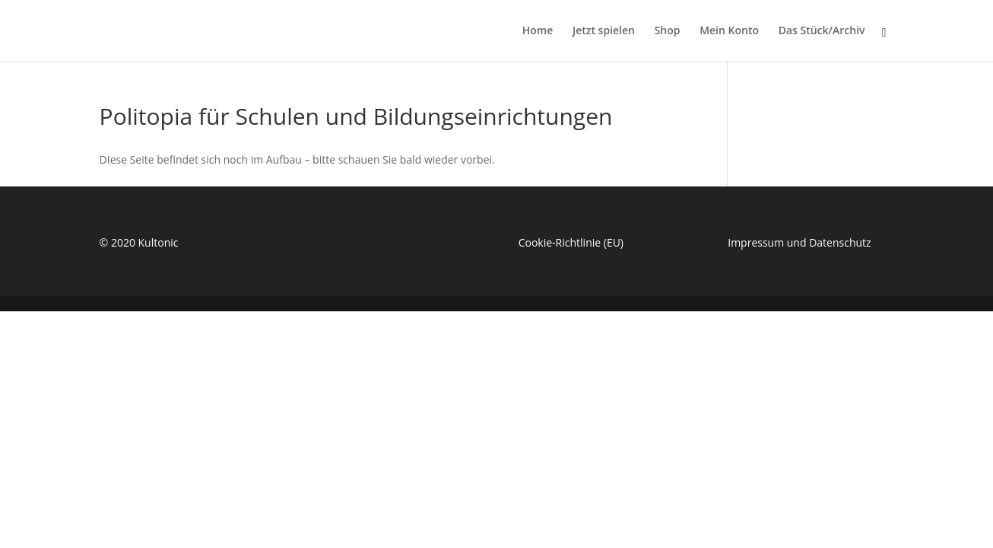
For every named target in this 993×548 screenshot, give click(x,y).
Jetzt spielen (604, 31)
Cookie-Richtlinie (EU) (571, 242)
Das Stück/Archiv (822, 31)
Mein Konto (729, 31)
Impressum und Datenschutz (799, 242)
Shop (668, 31)
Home (538, 31)
